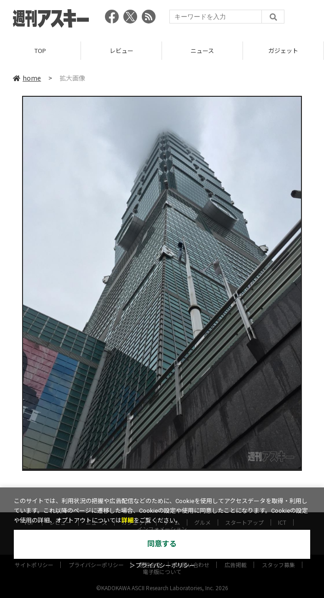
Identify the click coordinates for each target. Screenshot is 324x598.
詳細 (127, 520)
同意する (162, 543)
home (27, 77)
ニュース (202, 50)
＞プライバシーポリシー (162, 565)
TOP (40, 50)
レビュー (121, 50)
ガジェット (283, 50)
